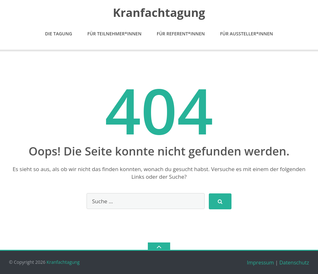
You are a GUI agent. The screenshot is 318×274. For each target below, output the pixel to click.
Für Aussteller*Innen (246, 34)
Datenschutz (294, 262)
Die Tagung (58, 34)
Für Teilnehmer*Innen (114, 34)
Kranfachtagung (63, 262)
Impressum (260, 262)
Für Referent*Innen (181, 34)
